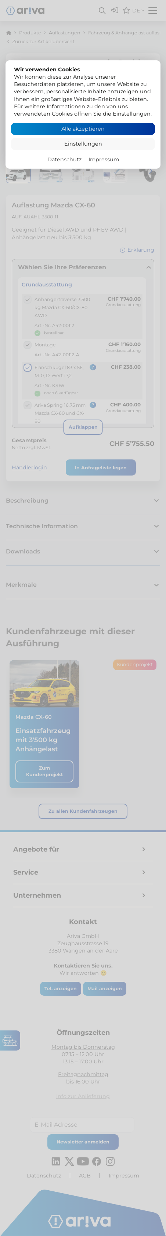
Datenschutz (64, 159)
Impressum (104, 159)
